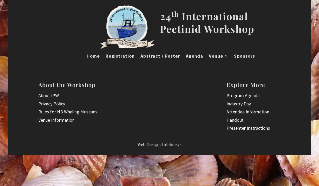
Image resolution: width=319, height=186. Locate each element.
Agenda (194, 56)
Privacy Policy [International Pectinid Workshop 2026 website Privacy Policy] (51, 104)
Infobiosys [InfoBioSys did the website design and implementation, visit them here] (171, 144)
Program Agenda (243, 95)
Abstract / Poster (160, 56)
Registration (120, 56)
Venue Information (56, 120)
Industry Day (238, 104)
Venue (216, 56)
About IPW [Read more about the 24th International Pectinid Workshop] (48, 95)
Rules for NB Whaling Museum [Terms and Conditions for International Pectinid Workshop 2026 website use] (67, 112)
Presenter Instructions (248, 128)
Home (93, 56)
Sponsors (244, 56)
